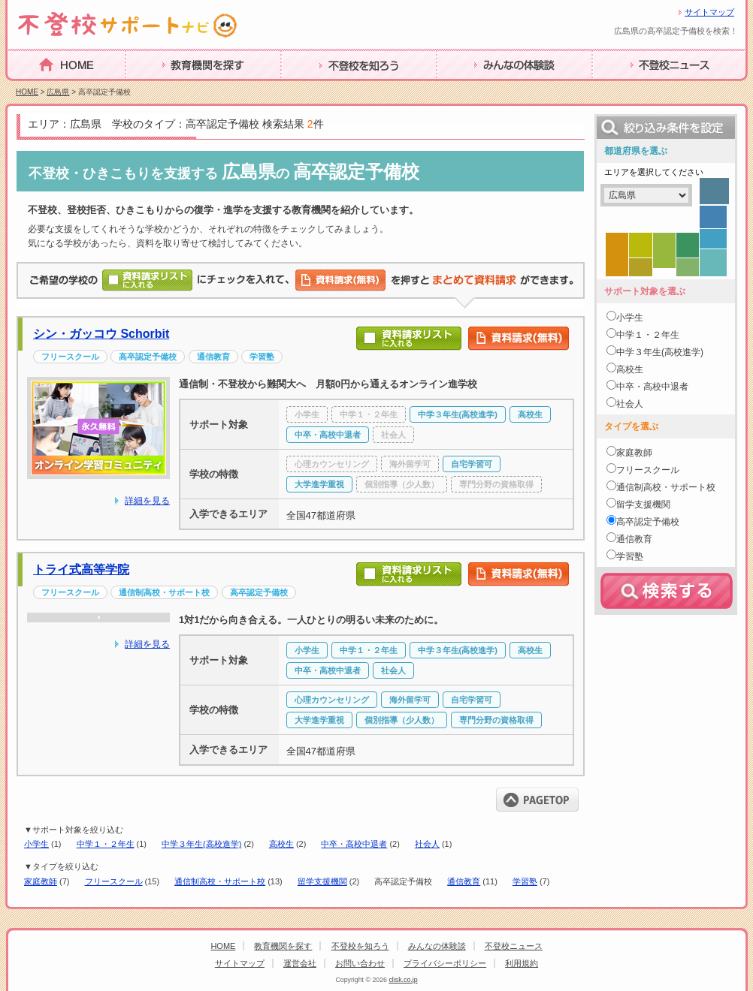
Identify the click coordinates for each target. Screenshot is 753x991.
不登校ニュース (633, 88)
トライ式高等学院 (81, 569)
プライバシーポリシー (445, 963)
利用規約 (521, 963)
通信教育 (463, 881)
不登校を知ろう (322, 88)
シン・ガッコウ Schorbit (101, 333)
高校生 (281, 843)
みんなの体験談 (478, 88)
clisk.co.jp (403, 979)
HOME (26, 87)
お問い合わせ (360, 963)
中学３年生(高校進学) (201, 843)
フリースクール (114, 881)
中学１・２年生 (106, 843)
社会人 (427, 843)
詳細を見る (147, 501)
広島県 (58, 92)
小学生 (36, 843)
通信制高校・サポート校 (219, 881)
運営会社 (299, 963)
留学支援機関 (322, 881)
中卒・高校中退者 (354, 843)
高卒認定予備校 (647, 522)
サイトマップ (709, 12)
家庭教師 (40, 881)
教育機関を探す (167, 88)
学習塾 (525, 881)
